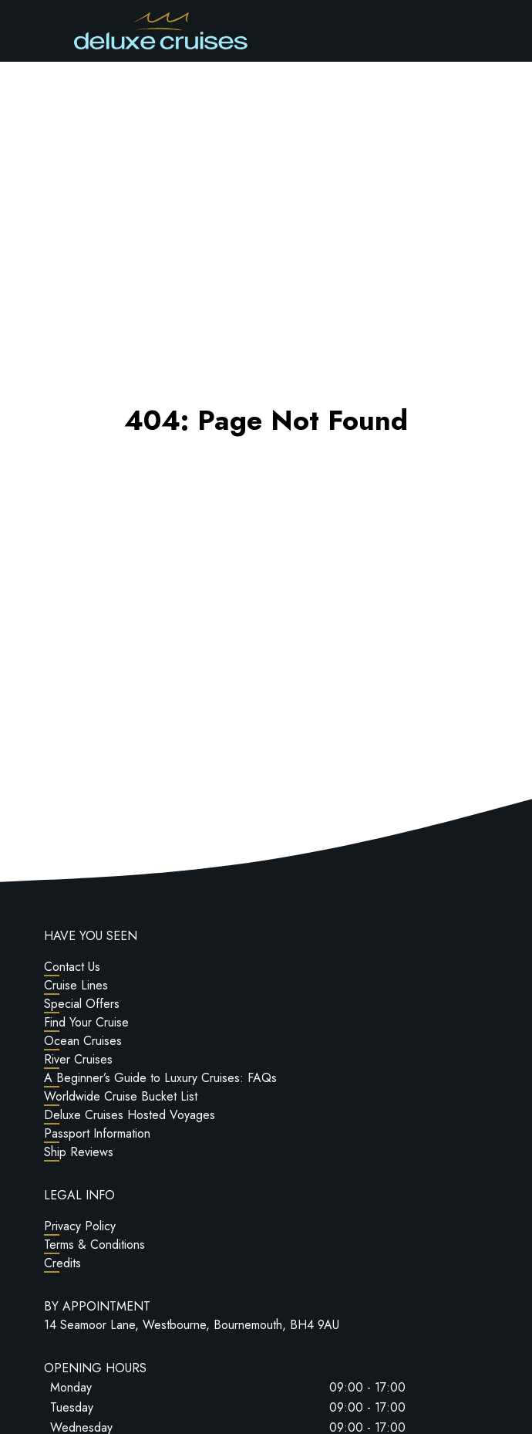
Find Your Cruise (86, 1022)
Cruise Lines (76, 985)
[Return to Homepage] (160, 30)
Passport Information (97, 1133)
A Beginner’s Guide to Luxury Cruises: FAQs (160, 1078)
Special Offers (82, 1004)
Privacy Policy (80, 1226)
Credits (62, 1263)
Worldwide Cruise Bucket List (120, 1096)
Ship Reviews (78, 1152)
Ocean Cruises (83, 1041)
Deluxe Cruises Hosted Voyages (129, 1115)
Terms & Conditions (94, 1244)
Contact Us (72, 967)
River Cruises (78, 1059)
